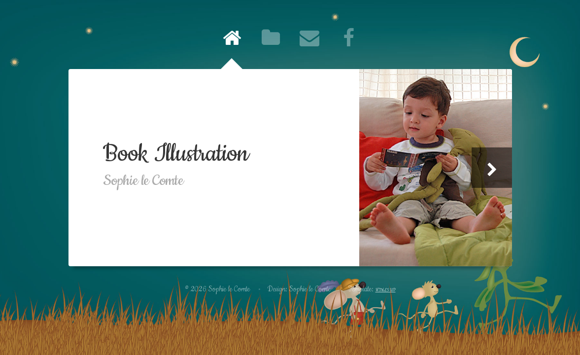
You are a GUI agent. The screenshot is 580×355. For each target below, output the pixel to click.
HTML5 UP (385, 290)
